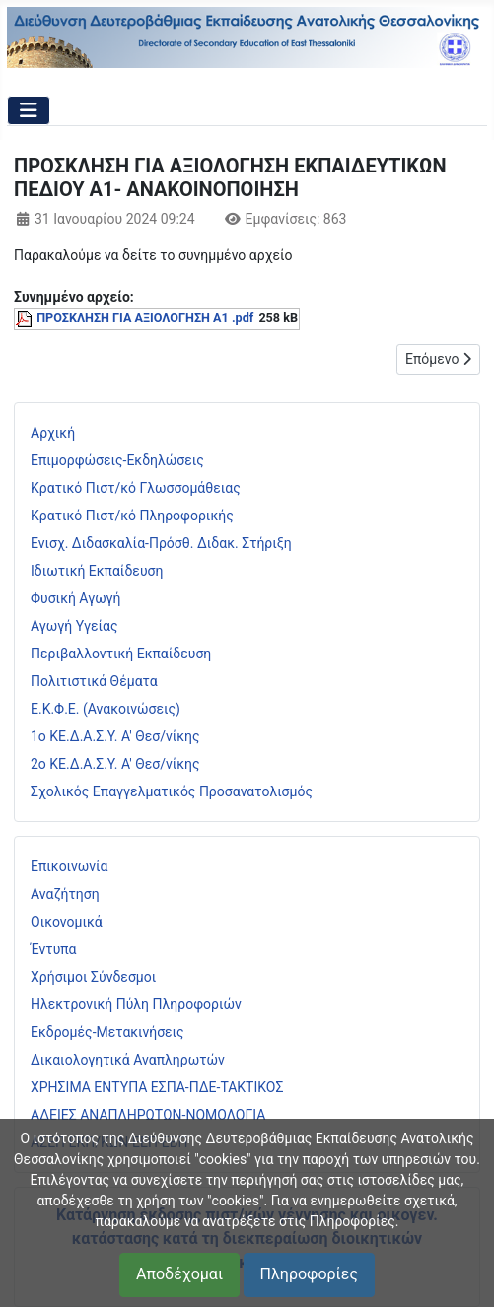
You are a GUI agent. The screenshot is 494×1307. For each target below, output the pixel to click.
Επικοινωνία (69, 866)
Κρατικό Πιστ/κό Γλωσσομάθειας (136, 488)
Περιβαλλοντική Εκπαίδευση (121, 653)
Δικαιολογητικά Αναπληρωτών (128, 1059)
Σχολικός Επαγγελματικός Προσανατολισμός (172, 791)
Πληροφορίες (309, 1274)
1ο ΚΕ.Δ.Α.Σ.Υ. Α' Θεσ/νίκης (115, 736)
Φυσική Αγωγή (76, 598)
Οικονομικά (67, 921)
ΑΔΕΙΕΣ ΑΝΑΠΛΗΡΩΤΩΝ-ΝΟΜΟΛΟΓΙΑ (148, 1115)
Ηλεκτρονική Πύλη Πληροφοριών (136, 1004)
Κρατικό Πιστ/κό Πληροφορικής (132, 515)
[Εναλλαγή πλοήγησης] (28, 110)
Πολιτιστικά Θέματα (94, 681)
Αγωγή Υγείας (74, 626)
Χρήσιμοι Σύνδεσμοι (93, 977)
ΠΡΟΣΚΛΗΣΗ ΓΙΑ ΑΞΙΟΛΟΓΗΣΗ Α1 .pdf (144, 317)
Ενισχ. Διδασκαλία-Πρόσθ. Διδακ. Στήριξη (161, 543)
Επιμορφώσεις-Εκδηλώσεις (117, 460)
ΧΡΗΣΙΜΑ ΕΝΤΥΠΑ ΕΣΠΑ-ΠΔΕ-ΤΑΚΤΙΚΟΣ (157, 1087)
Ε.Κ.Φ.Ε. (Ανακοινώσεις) (105, 709)
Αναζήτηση (65, 894)
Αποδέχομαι (179, 1274)
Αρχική (53, 433)
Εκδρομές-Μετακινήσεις (107, 1032)
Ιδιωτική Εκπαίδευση (97, 571)
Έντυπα (54, 949)
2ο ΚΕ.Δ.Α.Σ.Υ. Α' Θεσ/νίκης (115, 764)
